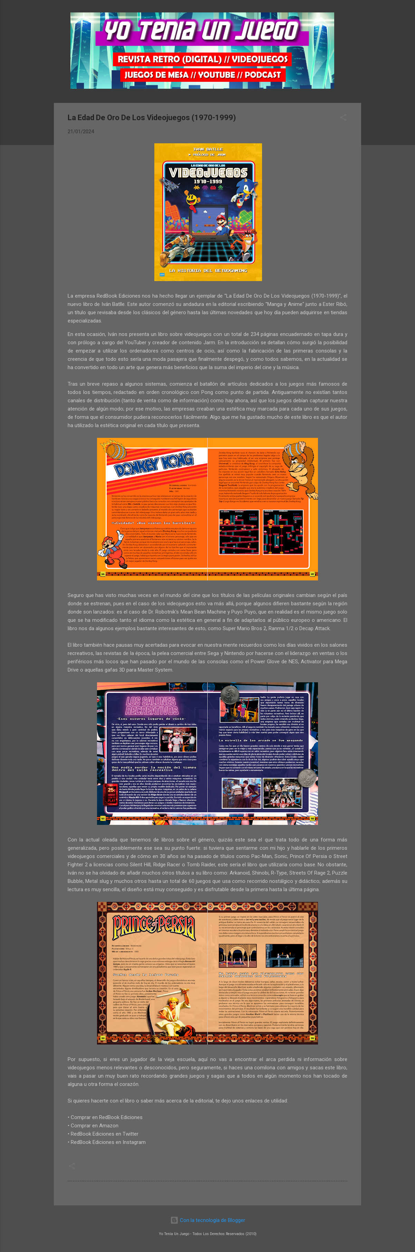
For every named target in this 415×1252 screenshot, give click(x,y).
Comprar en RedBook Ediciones (107, 1117)
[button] (343, 118)
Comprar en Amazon (94, 1126)
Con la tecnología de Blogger (207, 1220)
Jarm (209, 342)
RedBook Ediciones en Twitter (104, 1134)
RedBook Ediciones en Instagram (108, 1142)
